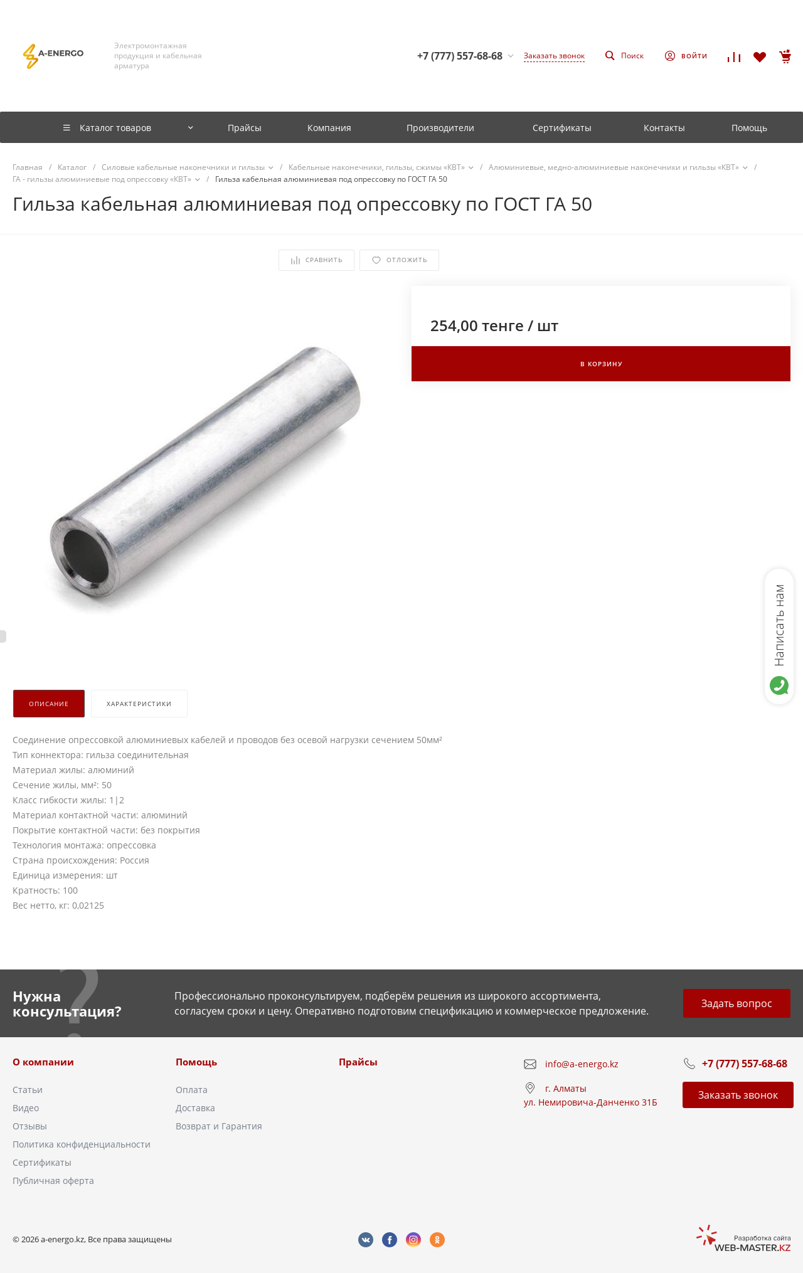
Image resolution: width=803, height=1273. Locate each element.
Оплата (192, 1090)
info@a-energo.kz (582, 1064)
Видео (26, 1108)
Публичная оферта (53, 1180)
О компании (43, 1061)
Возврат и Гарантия (219, 1126)
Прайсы (358, 1061)
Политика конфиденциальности (82, 1144)
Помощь (196, 1061)
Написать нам (778, 625)
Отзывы (30, 1126)
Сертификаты (42, 1162)
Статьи (28, 1090)
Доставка (195, 1108)
